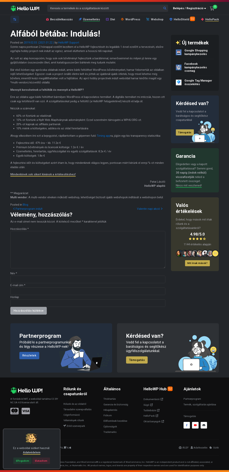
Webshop (154, 19)
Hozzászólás (19, 229)
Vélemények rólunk (73, 420)
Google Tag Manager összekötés (198, 82)
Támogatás (184, 132)
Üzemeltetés (89, 19)
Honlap (14, 297)
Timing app (103, 135)
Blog (25, 204)
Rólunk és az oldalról (74, 404)
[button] (190, 8)
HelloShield (182, 19)
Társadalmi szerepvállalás (77, 409)
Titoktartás (110, 398)
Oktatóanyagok (152, 421)
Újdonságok (110, 426)
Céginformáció (71, 414)
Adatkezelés (199, 447)
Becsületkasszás (59, 19)
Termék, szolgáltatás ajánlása (200, 404)
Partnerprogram (192, 398)
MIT (26, 398)
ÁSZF (184, 447)
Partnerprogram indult (27, 208)
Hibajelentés (110, 410)
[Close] (22, 461)
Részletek (29, 355)
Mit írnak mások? (197, 263)
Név (13, 273)
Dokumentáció (152, 399)
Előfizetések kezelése (115, 420)
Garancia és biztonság (116, 404)
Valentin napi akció (149, 208)
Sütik (214, 447)
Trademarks (110, 432)
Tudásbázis (150, 410)
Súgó (146, 404)
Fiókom (108, 415)
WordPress (130, 19)
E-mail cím (17, 285)
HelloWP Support (68, 42)
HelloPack (209, 19)
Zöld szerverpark (74, 426)
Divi (110, 19)
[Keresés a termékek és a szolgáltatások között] (107, 8)
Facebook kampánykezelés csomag (195, 67)
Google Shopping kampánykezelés (195, 52)
